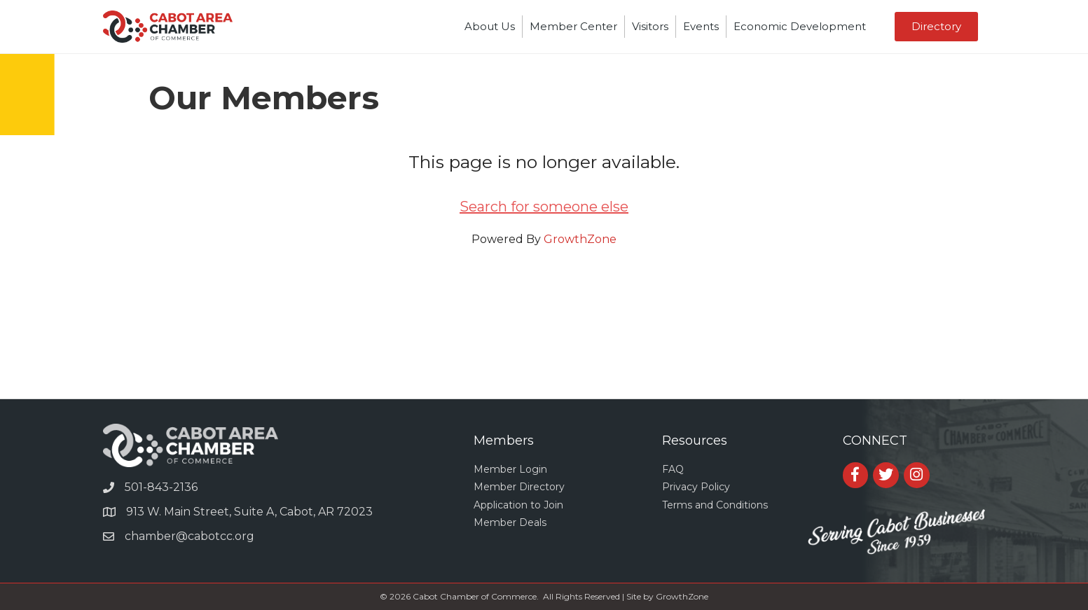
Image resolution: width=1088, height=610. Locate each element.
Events (701, 26)
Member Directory (519, 486)
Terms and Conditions (715, 505)
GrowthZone (580, 239)
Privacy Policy (696, 486)
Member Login (510, 469)
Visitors (650, 26)
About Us (489, 26)
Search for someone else (544, 206)
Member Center (573, 26)
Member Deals (510, 522)
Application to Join (518, 505)
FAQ (673, 469)
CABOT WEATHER (544, 345)
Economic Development (800, 26)
